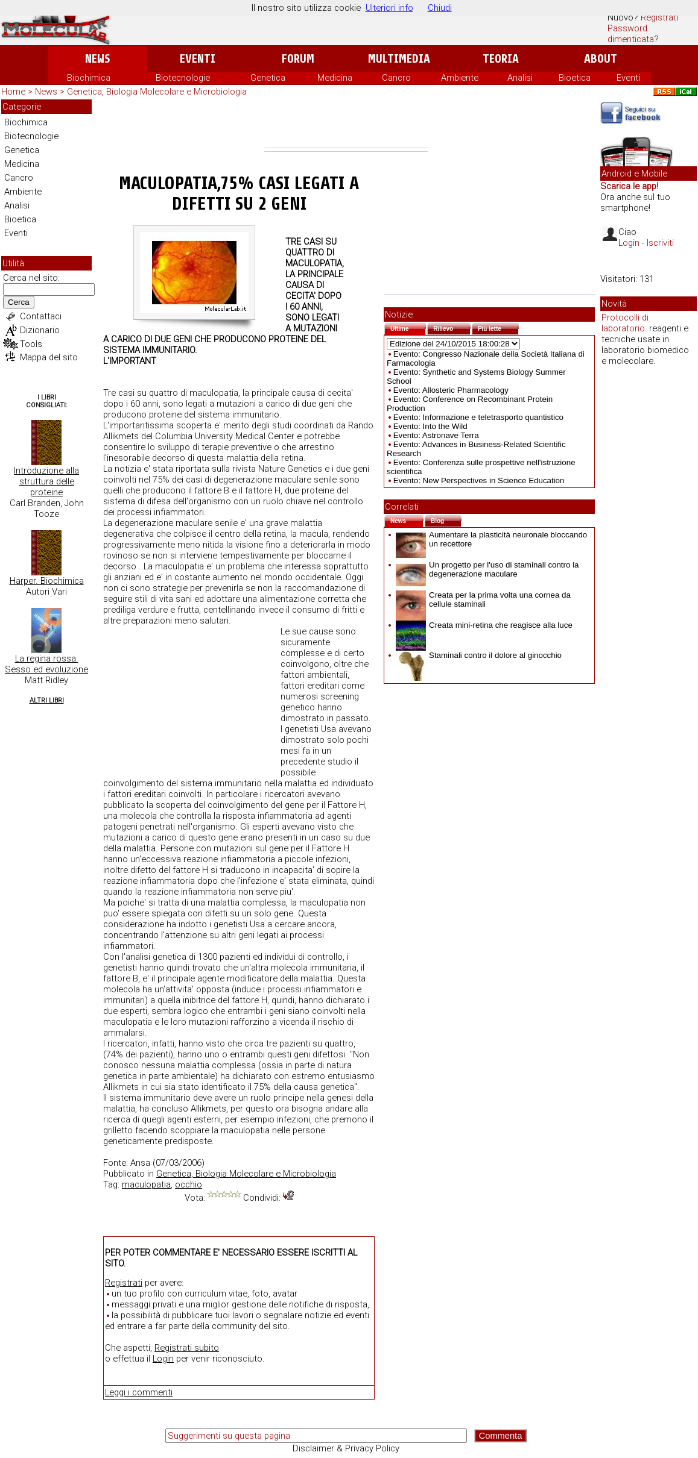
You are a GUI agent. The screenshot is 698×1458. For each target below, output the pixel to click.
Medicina (334, 77)
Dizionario (40, 330)
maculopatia (146, 1184)
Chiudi (440, 7)
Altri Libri (47, 700)
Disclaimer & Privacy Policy (346, 1448)
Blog (446, 519)
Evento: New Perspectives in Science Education (479, 480)
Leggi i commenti (139, 1392)
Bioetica (575, 77)
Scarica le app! (629, 186)
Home (13, 91)
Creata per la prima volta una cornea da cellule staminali (483, 599)
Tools (31, 344)
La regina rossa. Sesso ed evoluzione (46, 664)
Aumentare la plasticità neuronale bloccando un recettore (491, 539)
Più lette (498, 327)
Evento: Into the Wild (430, 426)
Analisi (520, 77)
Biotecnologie (183, 77)
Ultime (408, 327)
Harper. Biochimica (47, 580)
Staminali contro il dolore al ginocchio (479, 655)
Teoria (501, 59)
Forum (297, 59)
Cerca (19, 302)
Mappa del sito (49, 357)
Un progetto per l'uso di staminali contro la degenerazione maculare (487, 569)
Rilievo (452, 327)
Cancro (396, 77)
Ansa (140, 1162)
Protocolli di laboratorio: (625, 323)
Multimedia (399, 59)
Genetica (267, 77)
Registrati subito (186, 1347)
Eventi (197, 59)
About (600, 59)
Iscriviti (660, 242)
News (97, 59)
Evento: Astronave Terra (436, 435)
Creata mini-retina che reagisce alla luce (484, 625)
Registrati (659, 17)
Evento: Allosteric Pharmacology (451, 390)
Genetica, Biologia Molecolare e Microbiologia (157, 91)
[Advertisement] (346, 123)
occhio (188, 1184)
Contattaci (41, 316)
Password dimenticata (631, 34)
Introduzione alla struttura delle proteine (46, 481)
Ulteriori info (389, 7)
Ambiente (459, 77)
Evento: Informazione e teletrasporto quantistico (478, 417)
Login (163, 1358)
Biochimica (88, 77)
